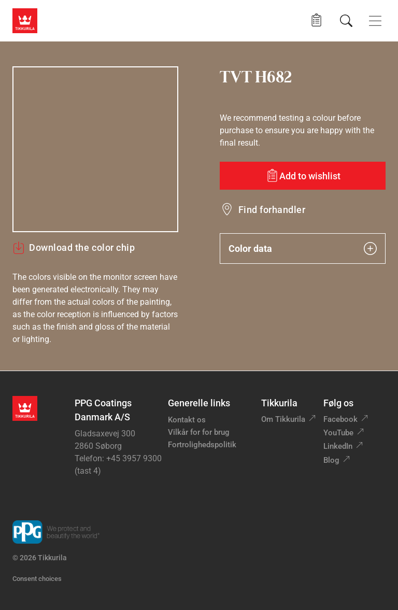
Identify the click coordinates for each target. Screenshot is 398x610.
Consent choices (37, 579)
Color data (303, 248)
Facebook (340, 419)
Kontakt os (187, 419)
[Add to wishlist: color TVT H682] (303, 176)
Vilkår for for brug (199, 432)
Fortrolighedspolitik (202, 444)
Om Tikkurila (283, 419)
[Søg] (346, 21)
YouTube (338, 432)
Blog (331, 460)
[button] (316, 20)
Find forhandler (271, 209)
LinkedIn (337, 446)
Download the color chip (73, 248)
